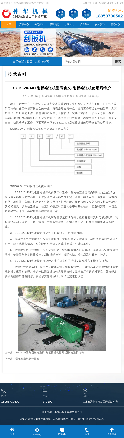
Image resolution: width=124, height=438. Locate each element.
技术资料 (100, 24)
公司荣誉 (84, 24)
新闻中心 (115, 24)
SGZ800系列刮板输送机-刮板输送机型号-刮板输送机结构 (49, 345)
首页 (8, 24)
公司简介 (39, 24)
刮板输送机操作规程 (27, 351)
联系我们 (54, 24)
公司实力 (69, 24)
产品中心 (24, 24)
